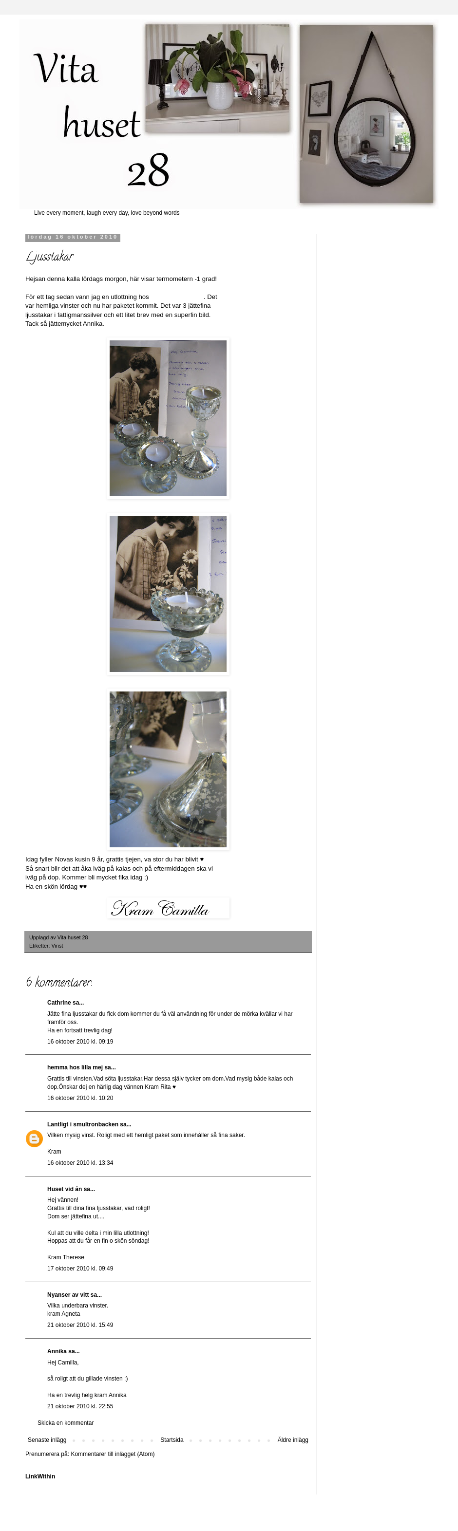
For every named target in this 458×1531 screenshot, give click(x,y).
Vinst (57, 946)
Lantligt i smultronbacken (82, 1124)
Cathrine (59, 1002)
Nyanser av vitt (68, 1294)
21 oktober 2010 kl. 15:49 (80, 1325)
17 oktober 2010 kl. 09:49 (80, 1268)
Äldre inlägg (293, 1440)
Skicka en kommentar (66, 1422)
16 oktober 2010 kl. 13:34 (80, 1162)
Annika (57, 1351)
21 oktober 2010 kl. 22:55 (80, 1406)
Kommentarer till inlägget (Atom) (112, 1454)
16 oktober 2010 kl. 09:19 (80, 1041)
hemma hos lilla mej (75, 1067)
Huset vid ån (64, 1189)
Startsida (171, 1440)
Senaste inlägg (47, 1440)
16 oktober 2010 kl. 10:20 (80, 1098)
